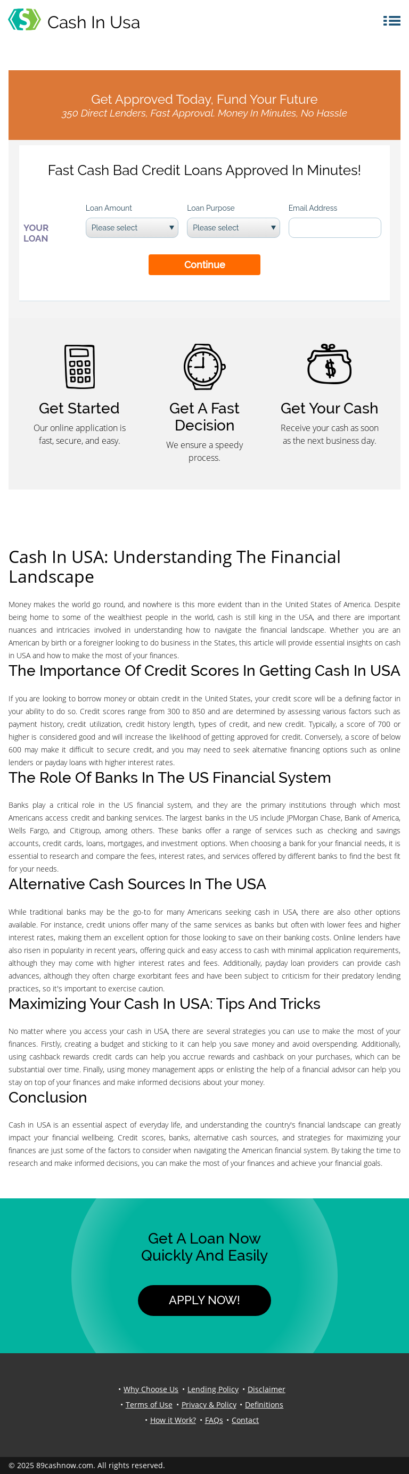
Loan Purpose (211, 208)
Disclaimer (266, 1389)
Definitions (264, 1405)
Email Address (313, 208)
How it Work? (173, 1420)
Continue (204, 264)
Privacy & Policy (209, 1405)
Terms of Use (149, 1405)
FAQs (214, 1420)
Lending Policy (213, 1389)
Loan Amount (109, 208)
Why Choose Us (151, 1389)
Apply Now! (204, 1300)
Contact (245, 1420)
